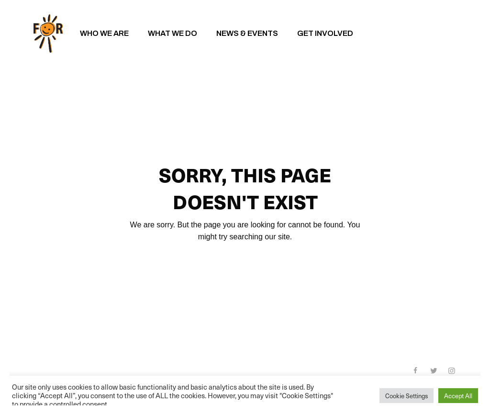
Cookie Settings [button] (406, 395)
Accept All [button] (458, 395)
